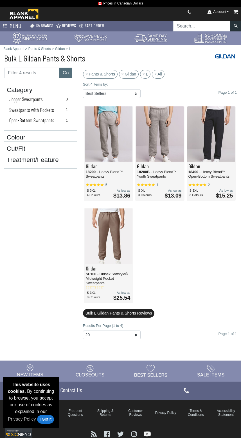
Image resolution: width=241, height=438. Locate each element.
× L (145, 74)
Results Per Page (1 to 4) (103, 326)
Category (19, 90)
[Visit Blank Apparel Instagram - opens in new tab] (134, 433)
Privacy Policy (22, 419)
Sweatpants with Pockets (39, 110)
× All (158, 74)
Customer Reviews (135, 413)
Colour (16, 137)
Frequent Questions (75, 413)
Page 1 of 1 (228, 334)
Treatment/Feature (33, 160)
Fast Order (91, 26)
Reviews (66, 26)
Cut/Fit (16, 149)
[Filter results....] (31, 73)
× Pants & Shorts (100, 74)
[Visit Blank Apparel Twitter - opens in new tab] (121, 433)
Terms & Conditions (196, 413)
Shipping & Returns (105, 413)
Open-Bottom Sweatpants (39, 120)
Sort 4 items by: (95, 84)
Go (66, 72)
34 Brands (41, 26)
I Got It (45, 419)
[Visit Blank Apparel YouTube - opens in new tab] (147, 433)
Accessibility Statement (226, 413)
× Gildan (128, 74)
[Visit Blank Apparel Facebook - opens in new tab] (107, 433)
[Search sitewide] (202, 26)
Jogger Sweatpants (39, 99)
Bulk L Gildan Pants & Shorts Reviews (118, 313)
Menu (11, 26)
